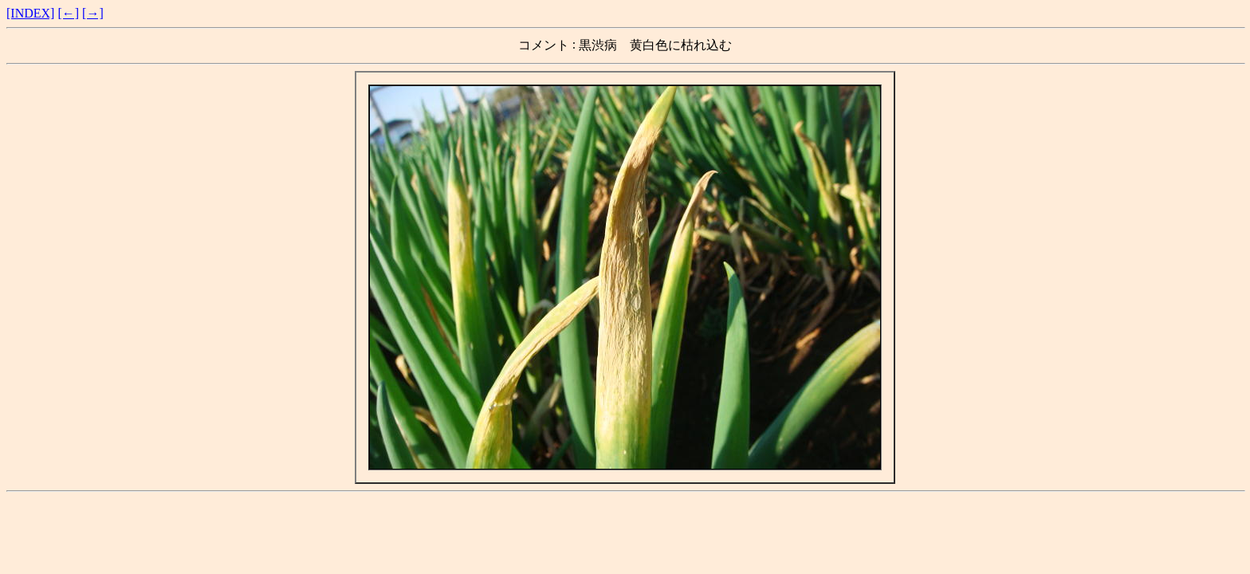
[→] (93, 13)
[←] (68, 13)
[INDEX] (30, 13)
